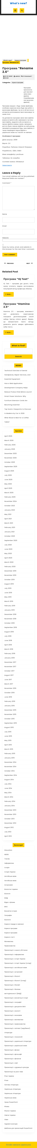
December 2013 (10, 810)
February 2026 (9, 445)
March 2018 (8, 649)
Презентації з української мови (15, 1046)
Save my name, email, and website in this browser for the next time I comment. (18, 248)
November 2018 (10, 619)
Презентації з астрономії (13, 972)
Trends (7, 859)
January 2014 (9, 806)
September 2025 (10, 467)
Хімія (6, 1120)
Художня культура (10, 1124)
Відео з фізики (9, 902)
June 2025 (8, 480)
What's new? (18, 3)
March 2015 (8, 749)
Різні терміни (9, 1076)
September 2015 (10, 723)
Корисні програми (20, 60)
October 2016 (9, 693)
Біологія (7, 894)
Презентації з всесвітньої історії (16, 998)
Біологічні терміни (11, 889)
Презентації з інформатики (14, 954)
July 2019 (7, 588)
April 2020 (8, 558)
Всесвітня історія (10, 911)
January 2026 (9, 449)
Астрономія (8, 885)
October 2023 (9, 506)
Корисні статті (9, 937)
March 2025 (9, 493)
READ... (9, 294)
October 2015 (9, 719)
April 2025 (8, 488)
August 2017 (9, 675)
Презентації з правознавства (14, 1024)
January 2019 (9, 610)
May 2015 (7, 740)
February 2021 (9, 527)
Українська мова (10, 1098)
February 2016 (9, 701)
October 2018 (9, 623)
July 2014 (7, 784)
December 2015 (10, 710)
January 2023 (9, 510)
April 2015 (8, 745)
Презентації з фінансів (12, 1059)
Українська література (12, 1089)
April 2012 (8, 836)
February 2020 (9, 567)
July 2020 (8, 545)
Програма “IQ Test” (16, 279)
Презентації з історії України (14, 959)
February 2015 (9, 753)
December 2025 (10, 453)
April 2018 (8, 645)
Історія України (9, 872)
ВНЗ (5, 907)
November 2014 (10, 767)
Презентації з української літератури (17, 1041)
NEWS (6, 854)
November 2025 (10, 458)
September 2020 (10, 540)
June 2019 (8, 593)
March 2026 (9, 440)
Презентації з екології (12, 1011)
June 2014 (8, 788)
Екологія (7, 920)
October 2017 (9, 671)
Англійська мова (10, 876)
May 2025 (8, 484)
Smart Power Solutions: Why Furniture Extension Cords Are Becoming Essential (15, 400)
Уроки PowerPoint (11, 1102)
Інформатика (9, 863)
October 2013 (9, 819)
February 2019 (9, 606)
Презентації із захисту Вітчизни (15, 950)
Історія (6, 868)
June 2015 (8, 736)
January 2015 (9, 758)
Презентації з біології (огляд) (15, 981)
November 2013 (10, 814)
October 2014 (9, 771)
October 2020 (9, 536)
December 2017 (10, 662)
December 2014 (10, 762)
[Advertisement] (18, 34)
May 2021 (7, 514)
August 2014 (9, 780)
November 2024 (10, 501)
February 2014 (9, 801)
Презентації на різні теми (13, 1072)
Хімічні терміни (9, 1115)
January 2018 (9, 658)
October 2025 (9, 462)
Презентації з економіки (13, 1015)
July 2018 (7, 636)
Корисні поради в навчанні (14, 924)
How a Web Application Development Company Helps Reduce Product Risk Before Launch (18, 387)
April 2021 (8, 519)
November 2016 (10, 688)
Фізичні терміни (10, 1111)
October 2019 (9, 580)
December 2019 (10, 571)
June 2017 (8, 680)
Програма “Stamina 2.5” (16, 305)
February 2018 (9, 653)
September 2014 (10, 775)
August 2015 (9, 727)
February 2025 (9, 497)
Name (4, 214)
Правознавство (9, 946)
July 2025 (8, 475)
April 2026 (8, 436)
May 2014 (7, 793)
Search (18, 356)
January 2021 (9, 532)
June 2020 (8, 549)
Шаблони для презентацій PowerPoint (18, 1128)
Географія (8, 915)
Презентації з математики (13, 1020)
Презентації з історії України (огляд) (17, 963)
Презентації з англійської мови (15, 968)
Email (4, 226)
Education (8, 850)
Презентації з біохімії (12, 985)
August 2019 (9, 584)
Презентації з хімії (11, 1063)
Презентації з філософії (13, 1054)
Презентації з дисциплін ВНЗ (15, 1007)
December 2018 (10, 614)
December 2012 (10, 823)
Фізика (6, 1106)
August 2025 (9, 471)
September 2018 (10, 627)
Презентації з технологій (13, 1037)
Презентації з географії (13, 1002)
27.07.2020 (8, 76)
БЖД (6, 898)
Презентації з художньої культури (16, 1067)
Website (5, 238)
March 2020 (9, 562)
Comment (6, 183)
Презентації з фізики (12, 1050)
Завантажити (7, 165)
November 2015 (10, 714)
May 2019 (7, 597)
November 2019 (10, 575)
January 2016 (9, 706)
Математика (8, 941)
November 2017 (10, 667)
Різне (6, 1080)
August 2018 (9, 632)
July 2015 (7, 732)
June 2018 (8, 640)
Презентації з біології (12, 976)
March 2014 (8, 797)
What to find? (18, 345)
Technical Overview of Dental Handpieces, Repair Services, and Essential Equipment (17, 375)
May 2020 (8, 553)
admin (17, 76)
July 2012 (7, 832)
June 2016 (8, 697)
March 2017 (8, 684)
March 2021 (8, 523)
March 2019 (8, 601)
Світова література (11, 1085)
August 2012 (9, 827)
